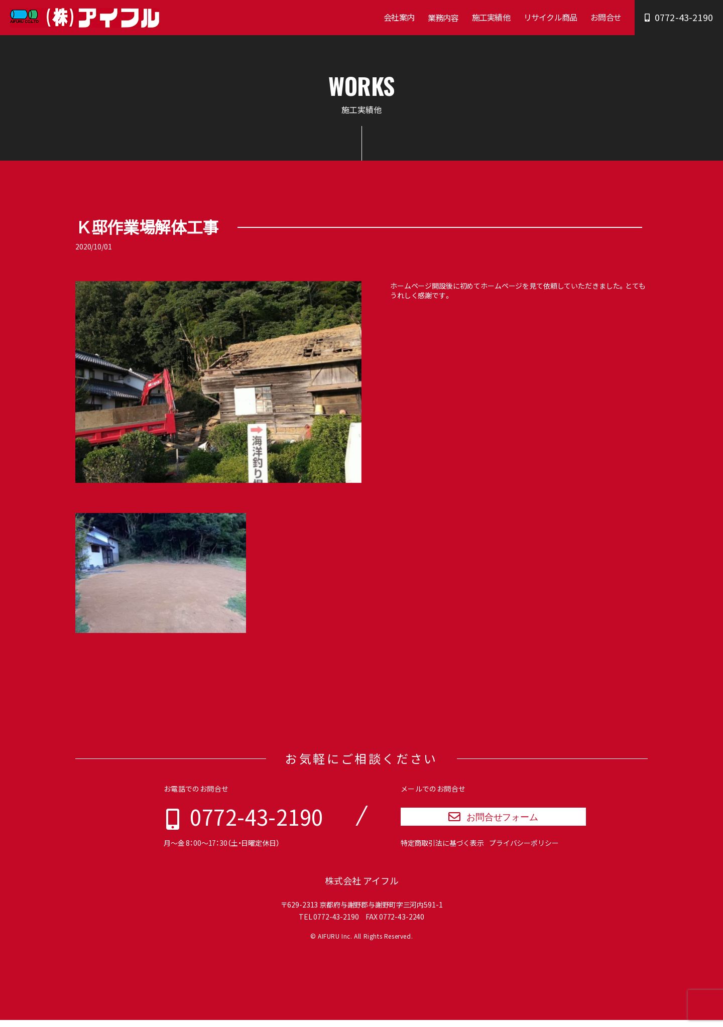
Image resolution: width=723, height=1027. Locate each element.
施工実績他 (491, 17)
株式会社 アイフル (362, 887)
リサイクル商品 (550, 17)
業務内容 (443, 18)
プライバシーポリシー (524, 850)
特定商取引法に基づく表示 (442, 850)
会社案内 (399, 17)
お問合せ (605, 17)
